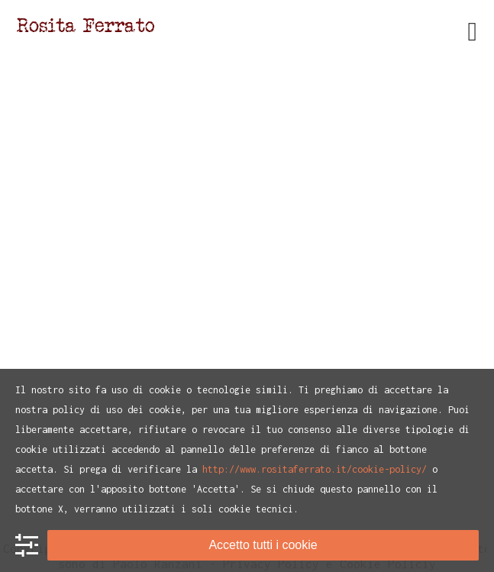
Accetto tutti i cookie (262, 544)
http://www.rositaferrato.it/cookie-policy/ (314, 469)
